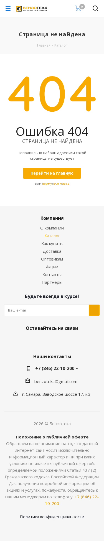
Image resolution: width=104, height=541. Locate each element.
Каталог (52, 235)
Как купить (52, 243)
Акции (52, 266)
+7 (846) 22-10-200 (54, 368)
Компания (52, 218)
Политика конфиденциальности (52, 516)
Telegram (57, 341)
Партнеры (52, 282)
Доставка (52, 251)
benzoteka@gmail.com (55, 381)
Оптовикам (52, 259)
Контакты (52, 274)
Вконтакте (43, 341)
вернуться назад (55, 183)
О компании (52, 228)
